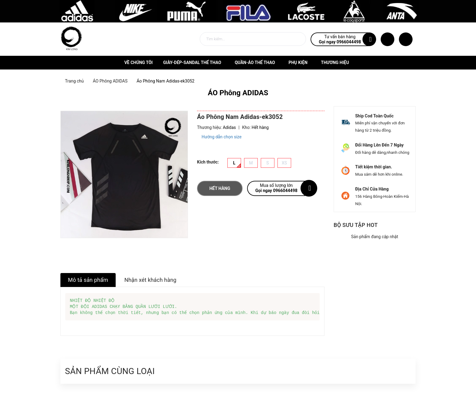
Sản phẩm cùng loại (110, 371)
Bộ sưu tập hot (356, 225)
